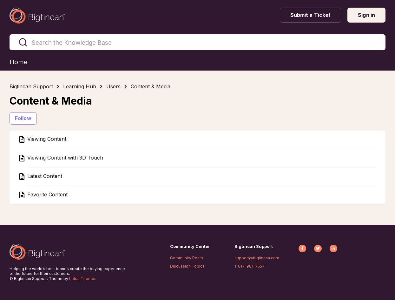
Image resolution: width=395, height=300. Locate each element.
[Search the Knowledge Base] (197, 42)
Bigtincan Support (31, 86)
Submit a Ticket (310, 15)
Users (113, 86)
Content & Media (150, 86)
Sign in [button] (366, 15)
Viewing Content (46, 139)
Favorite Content (47, 194)
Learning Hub (79, 86)
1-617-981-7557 (249, 266)
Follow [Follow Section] (23, 118)
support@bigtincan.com (256, 258)
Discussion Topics (187, 266)
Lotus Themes (82, 278)
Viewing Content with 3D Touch (64, 157)
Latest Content (44, 176)
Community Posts (186, 258)
